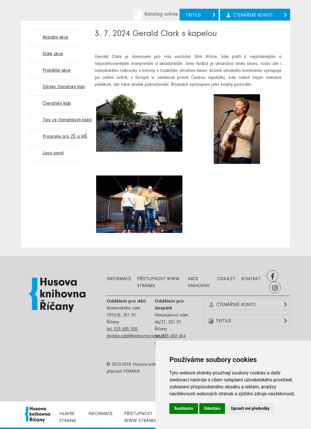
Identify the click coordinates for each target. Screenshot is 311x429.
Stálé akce (53, 54)
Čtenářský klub (57, 104)
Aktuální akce (55, 37)
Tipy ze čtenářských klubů (61, 120)
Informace (119, 279)
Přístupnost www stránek (158, 283)
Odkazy (226, 279)
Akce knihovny (199, 283)
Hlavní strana (67, 417)
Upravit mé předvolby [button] (250, 408)
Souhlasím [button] (183, 408)
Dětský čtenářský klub (61, 87)
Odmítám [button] (212, 408)
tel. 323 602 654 (170, 336)
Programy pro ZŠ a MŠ (61, 137)
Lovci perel (53, 153)
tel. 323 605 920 (122, 329)
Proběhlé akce (57, 70)
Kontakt (251, 279)
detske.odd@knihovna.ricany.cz (137, 336)
